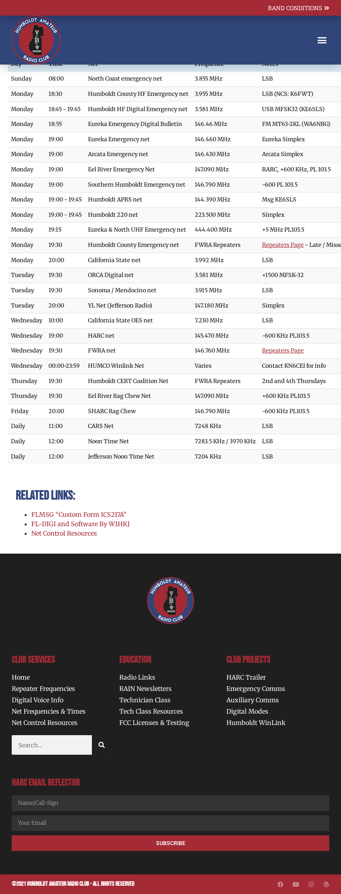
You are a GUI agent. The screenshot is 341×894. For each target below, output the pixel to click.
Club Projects (248, 660)
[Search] (101, 745)
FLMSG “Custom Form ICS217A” (78, 514)
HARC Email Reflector (46, 782)
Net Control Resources (64, 533)
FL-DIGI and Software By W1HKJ (80, 524)
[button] (321, 40)
